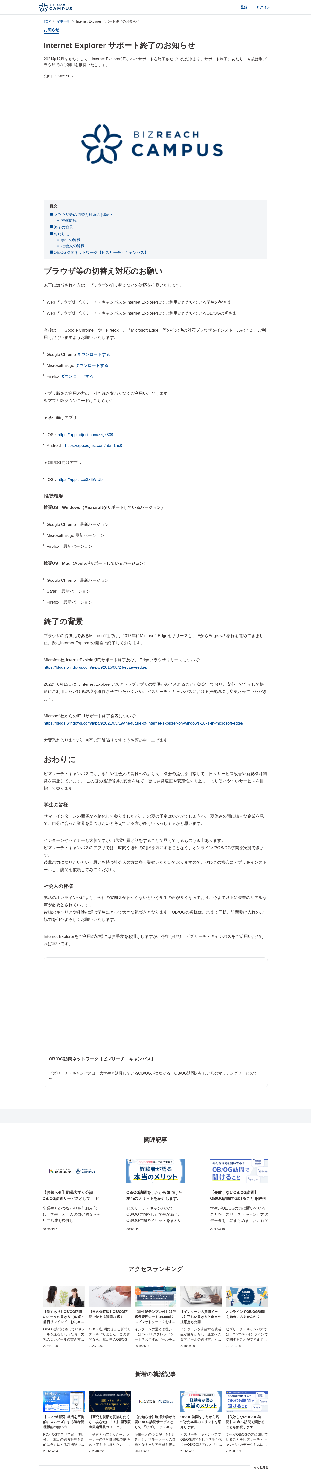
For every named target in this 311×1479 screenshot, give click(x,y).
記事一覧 (63, 21)
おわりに (61, 234)
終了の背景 (63, 227)
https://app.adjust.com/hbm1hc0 (94, 445)
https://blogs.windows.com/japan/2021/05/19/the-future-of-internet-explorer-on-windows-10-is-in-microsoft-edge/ (146, 723)
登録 (241, 7)
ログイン (262, 7)
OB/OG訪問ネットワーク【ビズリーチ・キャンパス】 (101, 252)
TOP (47, 21)
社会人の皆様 (73, 246)
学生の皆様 (71, 240)
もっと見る (260, 1443)
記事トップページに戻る (155, 1462)
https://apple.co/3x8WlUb (81, 479)
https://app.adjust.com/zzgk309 (86, 434)
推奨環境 (69, 220)
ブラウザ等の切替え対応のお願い (83, 215)
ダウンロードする (93, 354)
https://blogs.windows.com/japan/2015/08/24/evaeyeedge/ (97, 667)
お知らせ (51, 30)
